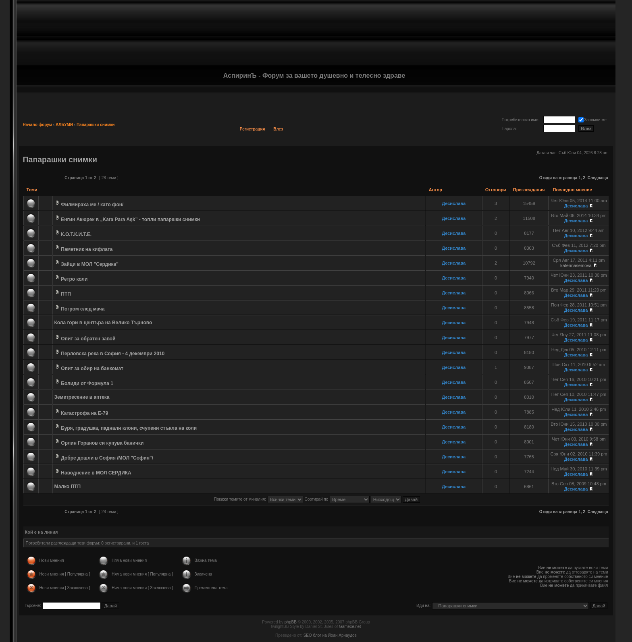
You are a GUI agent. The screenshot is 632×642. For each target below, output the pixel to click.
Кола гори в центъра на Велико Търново (103, 322)
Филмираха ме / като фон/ (92, 204)
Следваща (597, 178)
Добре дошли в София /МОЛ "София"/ (107, 458)
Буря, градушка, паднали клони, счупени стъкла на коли (129, 428)
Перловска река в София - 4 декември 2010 (112, 353)
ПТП (66, 294)
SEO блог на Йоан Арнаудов (330, 635)
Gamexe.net (350, 626)
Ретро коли (74, 279)
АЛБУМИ (64, 124)
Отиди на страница (558, 178)
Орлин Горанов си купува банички (102, 443)
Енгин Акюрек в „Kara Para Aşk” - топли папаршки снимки (130, 219)
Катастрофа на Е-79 (84, 413)
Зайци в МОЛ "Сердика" (89, 264)
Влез (278, 129)
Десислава (454, 203)
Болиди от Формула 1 (87, 383)
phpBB (291, 622)
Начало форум (37, 124)
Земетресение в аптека (82, 397)
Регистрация (252, 129)
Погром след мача (82, 309)
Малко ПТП (67, 486)
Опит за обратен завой (88, 339)
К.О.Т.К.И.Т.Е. (76, 234)
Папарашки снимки (96, 124)
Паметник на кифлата (86, 249)
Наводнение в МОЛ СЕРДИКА (96, 473)
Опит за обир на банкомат (92, 368)
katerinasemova (576, 265)
